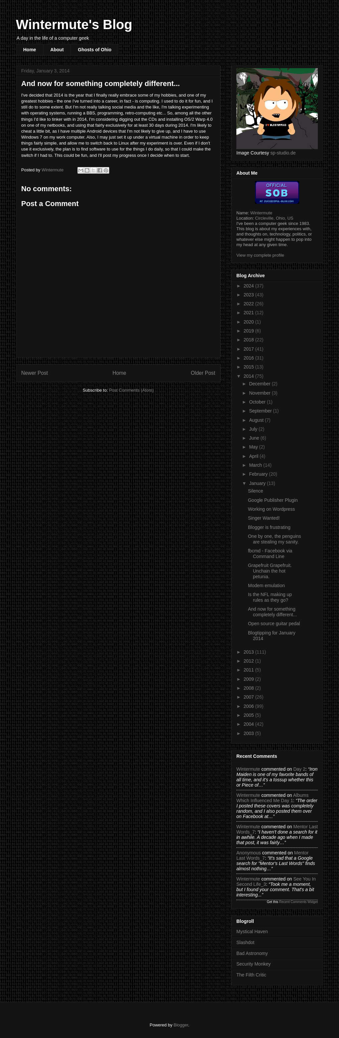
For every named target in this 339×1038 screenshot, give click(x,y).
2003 (249, 733)
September (261, 410)
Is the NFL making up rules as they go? (270, 597)
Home (29, 49)
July (254, 429)
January (258, 483)
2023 (249, 294)
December (260, 383)
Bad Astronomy (252, 953)
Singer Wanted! (264, 518)
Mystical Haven (252, 931)
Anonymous (248, 852)
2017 (249, 349)
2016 (249, 358)
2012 (249, 661)
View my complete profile (260, 255)
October (258, 402)
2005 (249, 715)
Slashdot (245, 942)
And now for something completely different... (272, 611)
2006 (249, 706)
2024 (249, 285)
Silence (255, 491)
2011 (249, 669)
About (57, 49)
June (254, 438)
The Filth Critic (251, 974)
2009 (249, 679)
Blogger (180, 1024)
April (254, 456)
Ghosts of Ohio (94, 49)
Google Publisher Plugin (273, 500)
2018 (249, 339)
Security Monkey (253, 964)
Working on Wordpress (271, 509)
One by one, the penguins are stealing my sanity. (274, 539)
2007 (249, 697)
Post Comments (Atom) (131, 390)
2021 (249, 312)
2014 (249, 376)
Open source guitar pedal (274, 623)
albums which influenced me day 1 (272, 798)
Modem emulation (266, 585)
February (259, 474)
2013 (249, 652)
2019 (249, 330)
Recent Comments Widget (298, 902)
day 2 (299, 769)
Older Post (203, 373)
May (254, 447)
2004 (249, 724)
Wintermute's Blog (74, 24)
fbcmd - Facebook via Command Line (270, 553)
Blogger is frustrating (269, 527)
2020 (249, 321)
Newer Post (34, 373)
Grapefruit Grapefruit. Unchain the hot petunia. (270, 571)
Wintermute (261, 212)
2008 (249, 688)
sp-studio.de (283, 152)
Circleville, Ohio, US (274, 218)
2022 (249, 303)
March (256, 465)
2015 (249, 366)
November (260, 393)
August (257, 420)
